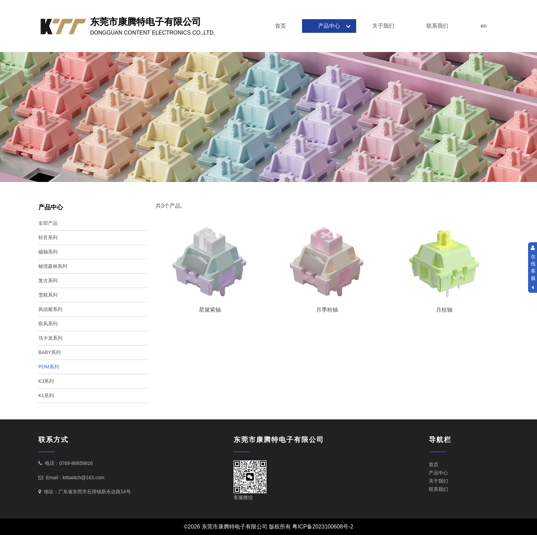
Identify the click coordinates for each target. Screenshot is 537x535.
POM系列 (48, 366)
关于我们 (383, 26)
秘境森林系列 (52, 266)
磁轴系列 (48, 252)
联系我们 (437, 26)
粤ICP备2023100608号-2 (322, 527)
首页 (280, 26)
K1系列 (46, 395)
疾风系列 (48, 323)
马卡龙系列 (50, 338)
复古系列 (48, 280)
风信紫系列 (50, 309)
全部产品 (48, 223)
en (483, 26)
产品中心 (329, 26)
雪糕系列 (48, 295)
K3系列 (46, 381)
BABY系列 (49, 352)
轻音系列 (48, 237)
